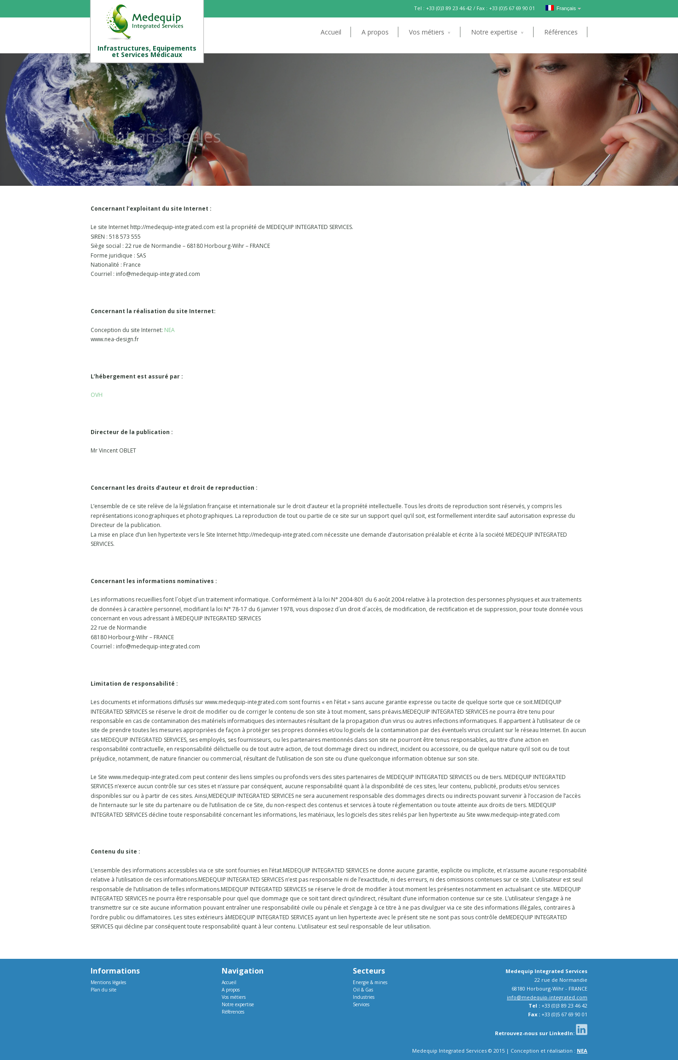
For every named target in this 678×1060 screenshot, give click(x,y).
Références (561, 32)
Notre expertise (494, 32)
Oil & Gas (363, 989)
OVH (97, 395)
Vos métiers (426, 32)
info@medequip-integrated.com (547, 997)
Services (361, 1004)
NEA (169, 330)
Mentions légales (108, 982)
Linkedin (581, 1029)
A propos (375, 32)
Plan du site (103, 989)
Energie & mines (370, 982)
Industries (363, 997)
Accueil (331, 32)
